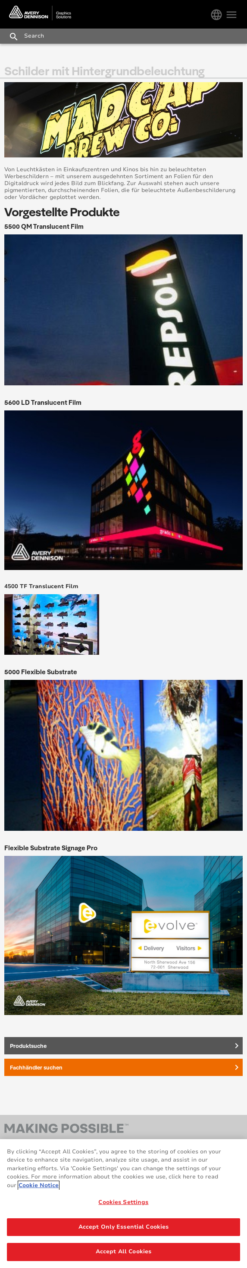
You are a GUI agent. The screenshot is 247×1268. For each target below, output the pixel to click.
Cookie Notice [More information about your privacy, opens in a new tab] (39, 1185)
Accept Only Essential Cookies (123, 1227)
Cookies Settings (123, 1202)
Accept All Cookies (123, 1252)
